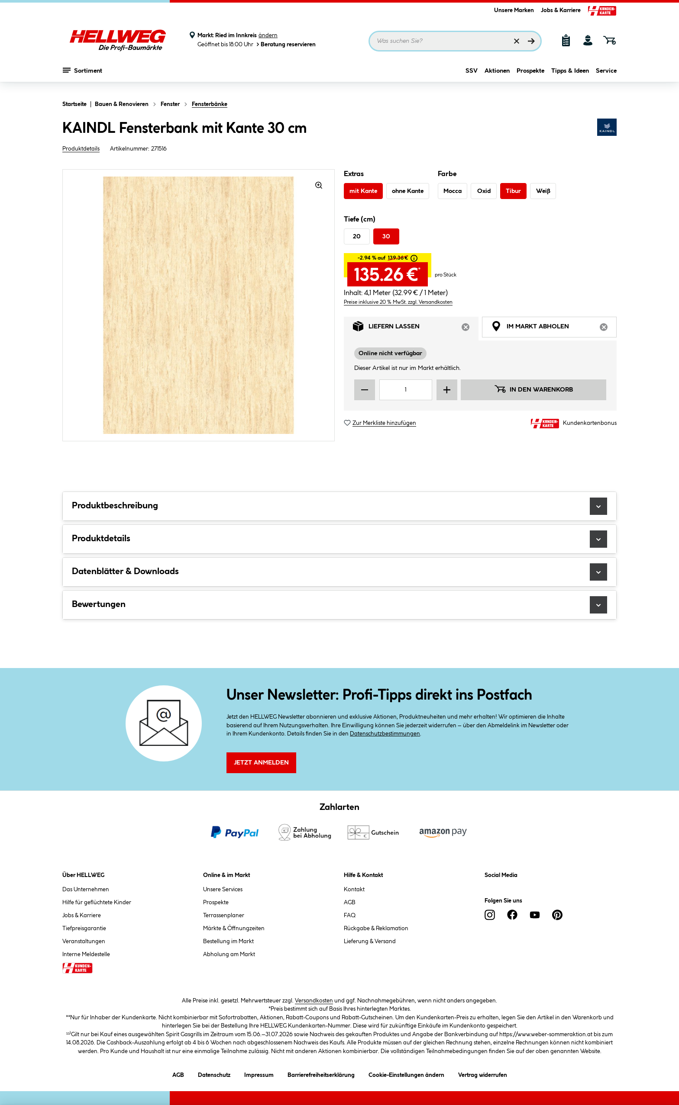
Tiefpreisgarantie (84, 928)
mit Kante (363, 191)
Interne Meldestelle (86, 954)
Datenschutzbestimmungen (385, 733)
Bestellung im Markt (228, 941)
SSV (472, 77)
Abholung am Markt (229, 954)
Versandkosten (314, 1000)
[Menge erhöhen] (446, 389)
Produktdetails (81, 148)
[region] (199, 305)
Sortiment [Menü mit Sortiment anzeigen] (82, 76)
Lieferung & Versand (370, 941)
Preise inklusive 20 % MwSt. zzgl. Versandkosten (398, 302)
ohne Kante (408, 191)
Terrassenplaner (223, 915)
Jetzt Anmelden (261, 763)
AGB (350, 902)
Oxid (484, 191)
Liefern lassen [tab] (416, 328)
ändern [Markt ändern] (268, 35)
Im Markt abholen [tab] (554, 328)
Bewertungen (339, 605)
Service (606, 77)
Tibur (513, 191)
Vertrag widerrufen (482, 1075)
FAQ (350, 915)
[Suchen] (531, 41)
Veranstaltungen (83, 941)
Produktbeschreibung (339, 506)
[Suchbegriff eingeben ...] (455, 41)
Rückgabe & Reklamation (376, 928)
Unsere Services (222, 889)
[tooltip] (414, 258)
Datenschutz (214, 1074)
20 (357, 237)
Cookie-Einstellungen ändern (406, 1074)
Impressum (259, 1074)
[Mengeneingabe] (405, 389)
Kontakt (354, 889)
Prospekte (530, 77)
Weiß (543, 191)
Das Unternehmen (85, 889)
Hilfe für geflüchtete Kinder (96, 902)
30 (386, 237)
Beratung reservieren (285, 44)
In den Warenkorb (533, 389)
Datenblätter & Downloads (339, 572)
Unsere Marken (514, 10)
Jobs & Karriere (561, 10)
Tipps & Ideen (570, 77)
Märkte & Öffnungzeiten (234, 928)
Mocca (452, 191)
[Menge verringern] (364, 389)
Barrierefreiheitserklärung (321, 1074)
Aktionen (497, 77)
